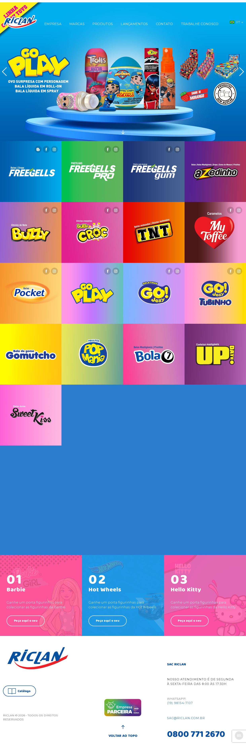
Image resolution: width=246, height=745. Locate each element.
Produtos (102, 21)
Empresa (52, 21)
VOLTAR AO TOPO (123, 733)
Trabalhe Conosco (200, 21)
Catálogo (19, 689)
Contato (164, 21)
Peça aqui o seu (26, 618)
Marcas (77, 21)
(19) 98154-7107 (180, 702)
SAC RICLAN (176, 663)
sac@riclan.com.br (186, 717)
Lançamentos (134, 21)
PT (236, 20)
